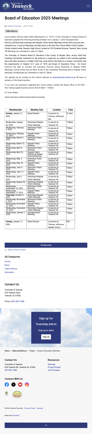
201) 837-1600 (18, 301)
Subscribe (46, 245)
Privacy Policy (54, 367)
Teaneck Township (14, 26)
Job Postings (54, 370)
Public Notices (11, 31)
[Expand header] (88, 6)
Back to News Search (17, 250)
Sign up (46, 336)
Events (8, 261)
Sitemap (51, 364)
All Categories (12, 256)
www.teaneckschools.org (63, 77)
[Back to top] (46, 425)
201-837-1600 (11, 370)
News (7, 265)
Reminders (9, 272)
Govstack (15, 415)
